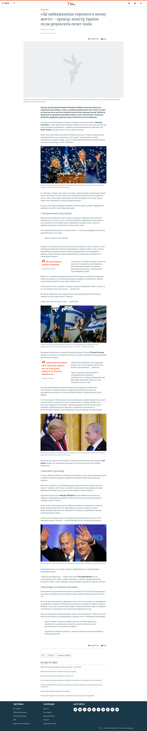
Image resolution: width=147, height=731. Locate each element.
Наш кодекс (47, 712)
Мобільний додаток (20, 712)
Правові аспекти (49, 716)
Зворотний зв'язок (49, 723)
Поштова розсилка (19, 716)
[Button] (93, 39)
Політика (45, 10)
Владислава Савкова (48, 29)
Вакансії (46, 720)
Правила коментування (21, 723)
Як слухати (17, 709)
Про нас (46, 709)
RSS (14, 720)
